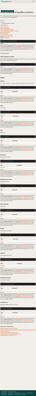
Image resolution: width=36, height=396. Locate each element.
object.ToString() (4, 26)
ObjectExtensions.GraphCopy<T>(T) (8, 335)
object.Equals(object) (5, 28)
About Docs (10, 394)
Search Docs (4, 394)
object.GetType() (4, 33)
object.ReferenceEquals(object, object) (9, 30)
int (1, 191)
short (2, 93)
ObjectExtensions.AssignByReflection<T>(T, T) (10, 333)
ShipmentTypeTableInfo (26, 47)
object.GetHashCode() (5, 32)
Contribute (17, 394)
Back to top (22, 394)
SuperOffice (7, 36)
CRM (10, 36)
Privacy (23, 393)
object (2, 22)
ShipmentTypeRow (20, 45)
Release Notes (17, 393)
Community (10, 393)
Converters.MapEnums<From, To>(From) (9, 332)
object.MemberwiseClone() (6, 34)
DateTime (3, 167)
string (2, 118)
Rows (12, 36)
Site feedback (30, 393)
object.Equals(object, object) (7, 29)
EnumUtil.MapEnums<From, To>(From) (8, 328)
